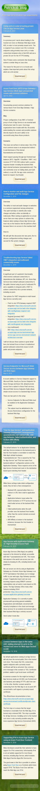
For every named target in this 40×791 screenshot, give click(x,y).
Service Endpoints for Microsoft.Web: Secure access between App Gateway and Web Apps (19, 368)
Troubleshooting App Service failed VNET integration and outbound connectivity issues (18, 260)
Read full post (20, 76)
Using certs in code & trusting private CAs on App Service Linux (19, 27)
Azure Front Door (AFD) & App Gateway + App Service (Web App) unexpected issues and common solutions (20, 91)
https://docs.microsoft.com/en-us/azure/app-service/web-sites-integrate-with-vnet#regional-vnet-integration (22, 321)
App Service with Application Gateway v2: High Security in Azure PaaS (19, 542)
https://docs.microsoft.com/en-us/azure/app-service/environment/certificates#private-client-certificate (19, 701)
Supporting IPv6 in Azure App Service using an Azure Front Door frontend (19, 738)
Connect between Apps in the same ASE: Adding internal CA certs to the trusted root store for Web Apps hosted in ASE (20, 645)
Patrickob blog (15, 7)
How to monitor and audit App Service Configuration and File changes (19, 192)
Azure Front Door (13, 765)
